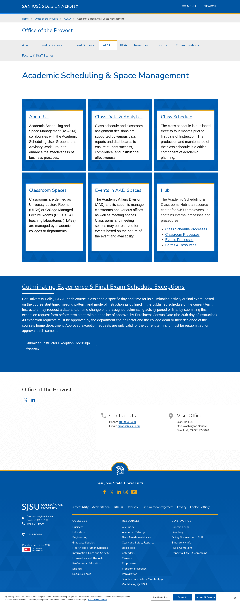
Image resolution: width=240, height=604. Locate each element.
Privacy (181, 507)
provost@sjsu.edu (129, 426)
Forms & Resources (180, 245)
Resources (141, 45)
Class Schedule (176, 117)
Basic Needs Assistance (136, 537)
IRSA (123, 45)
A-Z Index (128, 527)
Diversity (132, 507)
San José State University (50, 6)
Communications (187, 45)
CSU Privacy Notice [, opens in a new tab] (97, 599)
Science (77, 569)
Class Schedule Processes (186, 229)
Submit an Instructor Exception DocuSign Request (58, 346)
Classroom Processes (182, 235)
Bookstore (128, 548)
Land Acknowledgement (158, 507)
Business (77, 527)
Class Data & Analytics (118, 117)
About (26, 45)
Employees (129, 563)
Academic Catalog (133, 532)
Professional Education (86, 563)
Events (162, 45)
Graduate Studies (83, 542)
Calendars (128, 553)
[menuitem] (27, 45)
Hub (165, 190)
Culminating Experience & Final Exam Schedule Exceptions (103, 287)
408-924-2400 (127, 422)
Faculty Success (51, 45)
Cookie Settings (200, 507)
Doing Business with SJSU (188, 537)
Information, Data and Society (90, 553)
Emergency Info (181, 542)
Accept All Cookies (205, 597)
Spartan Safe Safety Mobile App (142, 579)
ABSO (67, 18)
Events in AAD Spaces (118, 190)
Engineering (79, 537)
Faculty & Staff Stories (38, 55)
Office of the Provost (46, 18)
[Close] (235, 597)
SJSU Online (35, 534)
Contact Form (180, 527)
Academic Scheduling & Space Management (100, 18)
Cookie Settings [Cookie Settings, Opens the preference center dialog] (160, 597)
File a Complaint (182, 548)
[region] (120, 598)
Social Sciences (81, 574)
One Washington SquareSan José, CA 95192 (40, 518)
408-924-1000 (35, 523)
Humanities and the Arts (87, 558)
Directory (178, 532)
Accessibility (80, 507)
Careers (127, 558)
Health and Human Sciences (90, 548)
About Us (39, 117)
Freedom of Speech (134, 569)
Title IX (118, 507)
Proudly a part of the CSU (36, 547)
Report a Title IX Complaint (189, 553)
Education (78, 532)
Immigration (129, 574)
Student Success (82, 45)
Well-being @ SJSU (134, 584)
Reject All (182, 597)
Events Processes (179, 240)
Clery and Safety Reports (138, 542)
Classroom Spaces (48, 190)
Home (25, 18)
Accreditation (101, 507)
